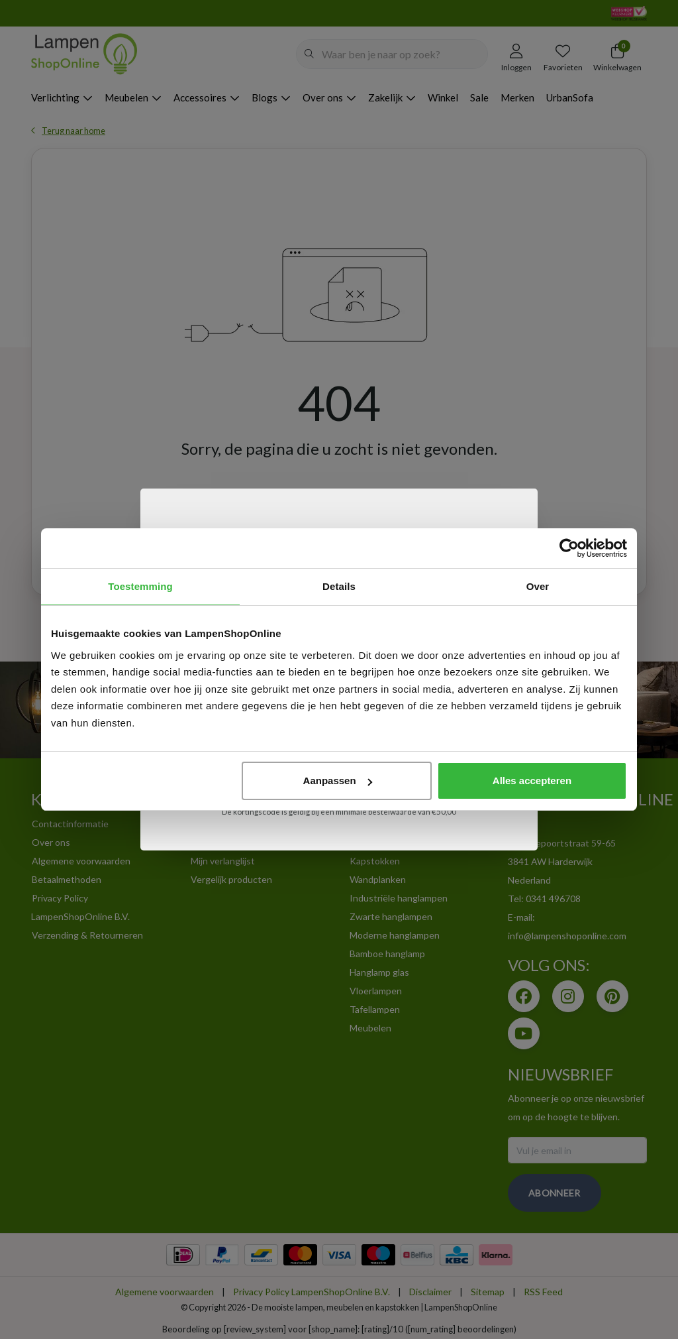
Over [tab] (538, 586)
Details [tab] (339, 586)
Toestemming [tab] (140, 586)
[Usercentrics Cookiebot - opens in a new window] (569, 548)
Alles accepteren (532, 780)
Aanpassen (337, 780)
